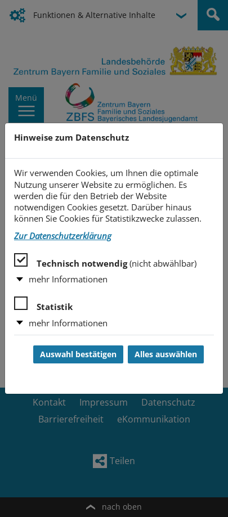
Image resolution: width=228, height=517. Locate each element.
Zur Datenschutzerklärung (62, 236)
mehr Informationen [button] (68, 279)
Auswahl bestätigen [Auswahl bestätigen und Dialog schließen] (78, 354)
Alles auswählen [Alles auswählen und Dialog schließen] (166, 354)
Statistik (43, 304)
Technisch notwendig (105, 261)
